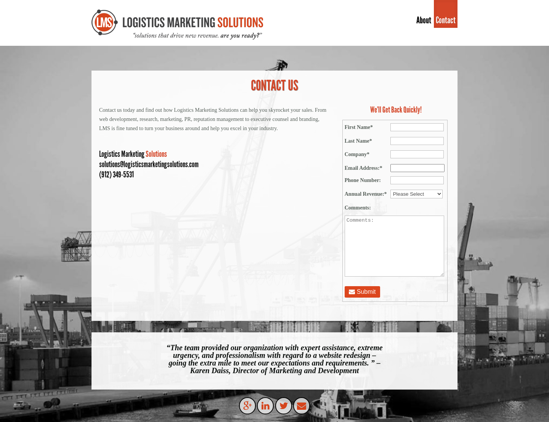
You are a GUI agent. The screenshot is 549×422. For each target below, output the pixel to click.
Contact (446, 20)
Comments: (358, 208)
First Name (359, 127)
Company (357, 154)
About (423, 20)
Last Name (358, 141)
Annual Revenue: (366, 194)
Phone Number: (363, 180)
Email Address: (363, 168)
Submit (362, 291)
